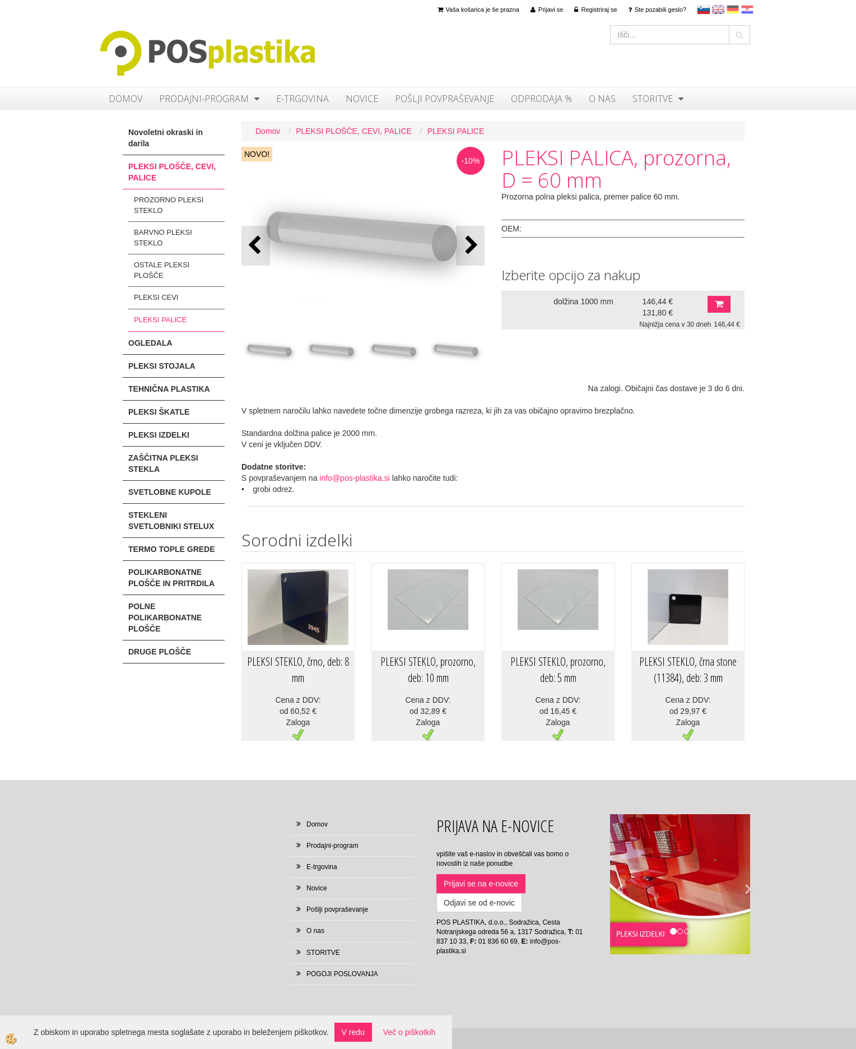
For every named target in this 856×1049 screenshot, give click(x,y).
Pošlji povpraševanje (444, 98)
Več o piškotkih (409, 1032)
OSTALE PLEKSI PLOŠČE (161, 270)
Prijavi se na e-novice (481, 883)
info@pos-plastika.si (354, 478)
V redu (353, 1032)
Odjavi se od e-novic (479, 902)
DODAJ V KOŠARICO (719, 304)
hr (747, 9)
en (718, 9)
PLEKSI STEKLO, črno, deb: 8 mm (298, 669)
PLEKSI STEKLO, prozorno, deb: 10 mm (428, 669)
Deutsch (733, 9)
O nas (602, 98)
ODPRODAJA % (541, 98)
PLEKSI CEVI (156, 297)
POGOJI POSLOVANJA (342, 974)
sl (703, 9)
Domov (125, 98)
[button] (470, 246)
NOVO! (256, 154)
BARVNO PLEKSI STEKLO (163, 237)
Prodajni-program (204, 98)
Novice (362, 98)
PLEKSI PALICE (160, 319)
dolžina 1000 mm (583, 301)
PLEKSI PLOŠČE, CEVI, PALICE (354, 131)
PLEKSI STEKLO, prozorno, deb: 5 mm (558, 669)
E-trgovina (302, 98)
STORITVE (652, 98)
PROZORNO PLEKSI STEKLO (168, 205)
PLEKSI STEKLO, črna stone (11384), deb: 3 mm (688, 669)
